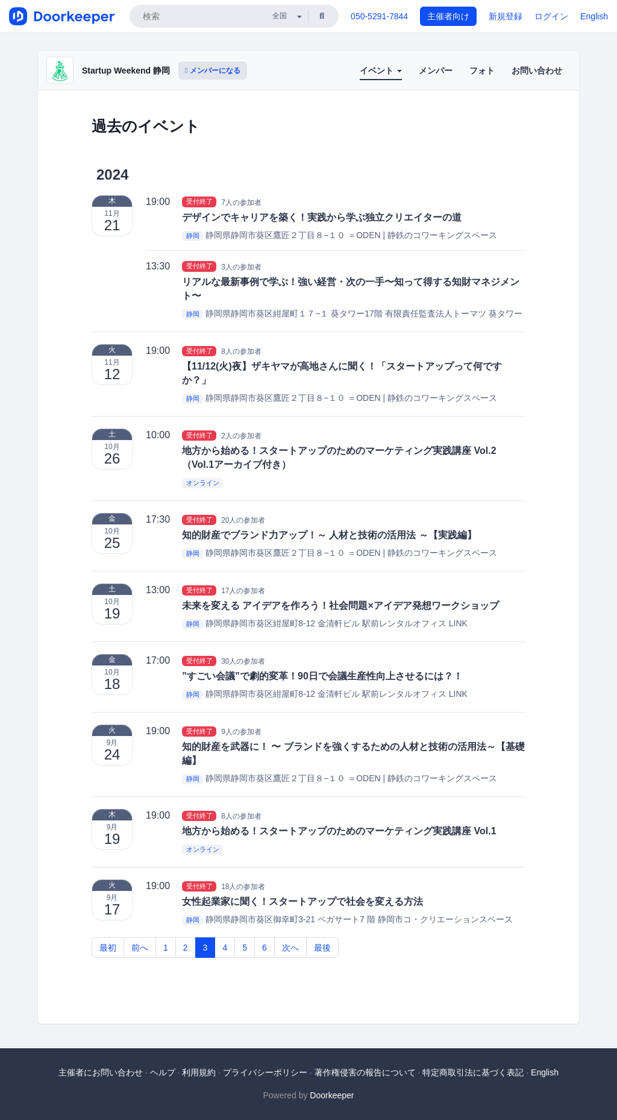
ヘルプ (162, 1072)
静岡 (192, 235)
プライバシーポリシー (265, 1072)
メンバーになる (212, 70)
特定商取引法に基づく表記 (473, 1072)
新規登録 (505, 16)
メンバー (436, 70)
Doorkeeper (332, 1095)
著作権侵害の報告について (365, 1072)
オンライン (202, 482)
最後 (322, 947)
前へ (139, 947)
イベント (381, 70)
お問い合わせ (537, 70)
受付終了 (199, 202)
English (594, 16)
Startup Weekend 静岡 (126, 70)
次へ (290, 947)
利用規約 (199, 1072)
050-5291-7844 (379, 16)
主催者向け (448, 16)
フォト (482, 70)
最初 (107, 947)
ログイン (551, 16)
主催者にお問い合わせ (100, 1072)
